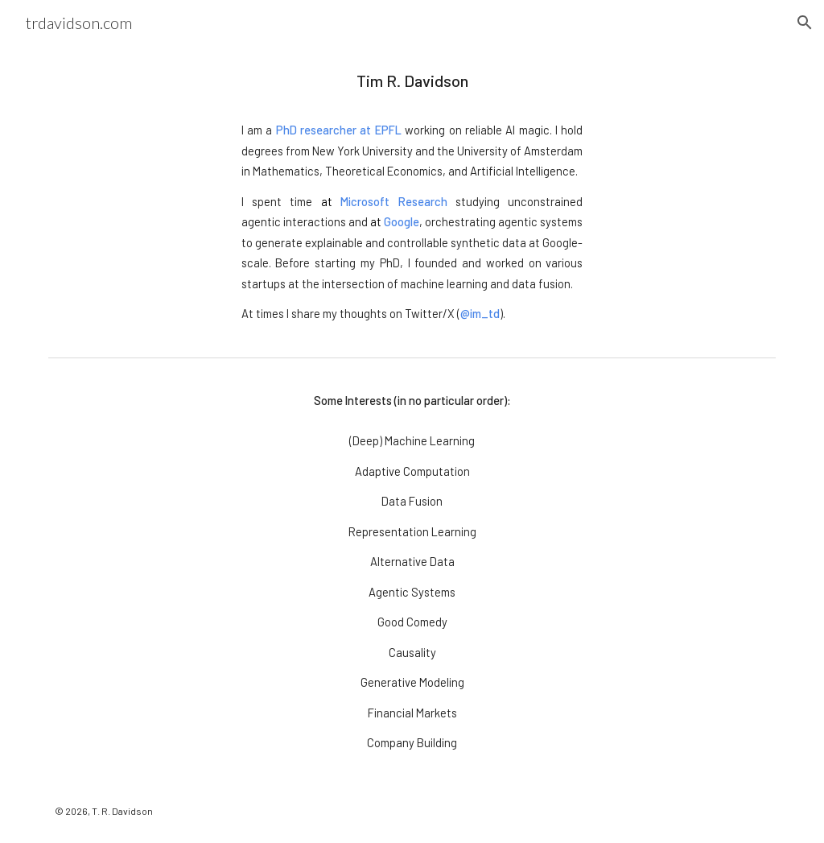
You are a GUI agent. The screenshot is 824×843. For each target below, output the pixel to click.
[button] (804, 22)
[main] (412, 197)
